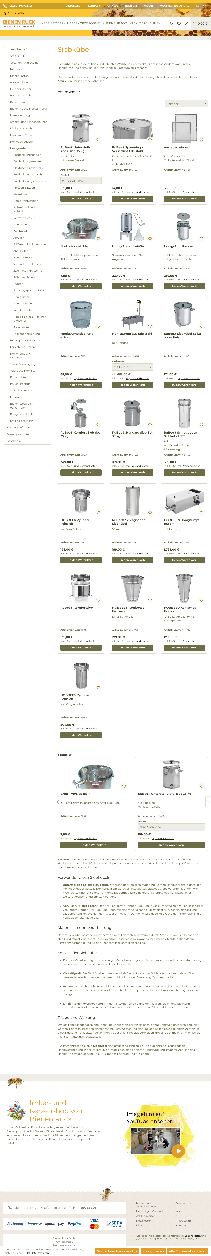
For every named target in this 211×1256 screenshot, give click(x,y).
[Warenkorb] (200, 23)
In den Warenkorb (81, 198)
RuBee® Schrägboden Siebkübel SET (180, 434)
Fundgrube (17, 397)
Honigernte (18, 148)
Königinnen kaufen (22, 414)
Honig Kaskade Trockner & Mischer (29, 318)
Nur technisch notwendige (117, 1251)
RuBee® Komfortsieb (76, 607)
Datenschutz (184, 1203)
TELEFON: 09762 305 (18, 6)
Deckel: (65, 175)
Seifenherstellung (22, 390)
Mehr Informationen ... (38, 1252)
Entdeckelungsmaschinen (31, 181)
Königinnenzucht (21, 128)
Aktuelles (73, 5)
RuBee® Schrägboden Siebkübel (128, 522)
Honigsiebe (21, 224)
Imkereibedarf (16, 49)
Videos (149, 5)
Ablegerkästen (20, 82)
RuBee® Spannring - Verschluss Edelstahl (127, 149)
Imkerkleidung (20, 115)
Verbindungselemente (28, 264)
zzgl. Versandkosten (85, 192)
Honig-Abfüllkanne (178, 246)
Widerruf (181, 1211)
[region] (133, 802)
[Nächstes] (207, 802)
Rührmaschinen (24, 277)
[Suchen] (171, 23)
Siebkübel (20, 231)
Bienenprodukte (18, 434)
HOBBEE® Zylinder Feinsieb (75, 522)
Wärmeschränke (24, 218)
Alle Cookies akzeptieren (187, 1251)
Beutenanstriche (21, 95)
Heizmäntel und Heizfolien (24, 209)
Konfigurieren (153, 1251)
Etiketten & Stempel (23, 347)
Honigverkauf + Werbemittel (20, 355)
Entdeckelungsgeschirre (29, 174)
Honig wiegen (22, 303)
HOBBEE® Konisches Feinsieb (128, 609)
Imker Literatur (20, 383)
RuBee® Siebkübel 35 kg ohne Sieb (182, 335)
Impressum (183, 1220)
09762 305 (89, 1208)
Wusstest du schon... (174, 5)
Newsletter (143, 1220)
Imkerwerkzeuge (21, 135)
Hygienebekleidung (26, 333)
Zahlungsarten (146, 1215)
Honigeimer (21, 297)
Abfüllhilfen (20, 250)
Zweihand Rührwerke (27, 270)
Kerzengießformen (19, 427)
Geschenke (14, 441)
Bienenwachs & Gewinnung (28, 108)
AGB (178, 1215)
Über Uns (131, 5)
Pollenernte (21, 327)
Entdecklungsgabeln (27, 154)
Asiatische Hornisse (23, 370)
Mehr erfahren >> (69, 91)
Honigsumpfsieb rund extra (77, 335)
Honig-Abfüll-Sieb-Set (128, 246)
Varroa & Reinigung (22, 364)
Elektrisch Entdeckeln (28, 168)
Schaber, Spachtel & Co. (28, 290)
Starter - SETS (19, 56)
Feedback (93, 5)
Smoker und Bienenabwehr (28, 121)
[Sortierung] (186, 103)
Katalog (113, 5)
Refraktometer (23, 310)
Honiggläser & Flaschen (25, 340)
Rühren (18, 283)
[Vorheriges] (57, 802)
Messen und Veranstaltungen (147, 1205)
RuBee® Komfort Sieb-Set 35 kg (80, 434)
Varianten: (118, 361)
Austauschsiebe (176, 147)
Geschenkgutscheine (24, 62)
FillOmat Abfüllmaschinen (30, 244)
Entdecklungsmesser (27, 161)
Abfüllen (18, 237)
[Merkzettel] (179, 23)
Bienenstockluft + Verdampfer (21, 405)
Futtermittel (18, 377)
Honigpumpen (23, 257)
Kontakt (202, 5)
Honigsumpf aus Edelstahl (132, 334)
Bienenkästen (19, 75)
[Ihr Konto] (187, 23)
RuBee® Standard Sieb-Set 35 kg (132, 434)
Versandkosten (193, 1235)
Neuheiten (17, 69)
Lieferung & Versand (149, 1211)
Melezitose (20, 194)
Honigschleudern (21, 141)
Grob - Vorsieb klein (75, 246)
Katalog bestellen (21, 420)
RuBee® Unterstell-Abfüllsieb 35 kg (75, 149)
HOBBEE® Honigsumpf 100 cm (181, 522)
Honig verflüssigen (25, 200)
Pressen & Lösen (24, 187)
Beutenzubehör (20, 89)
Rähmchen (17, 102)
